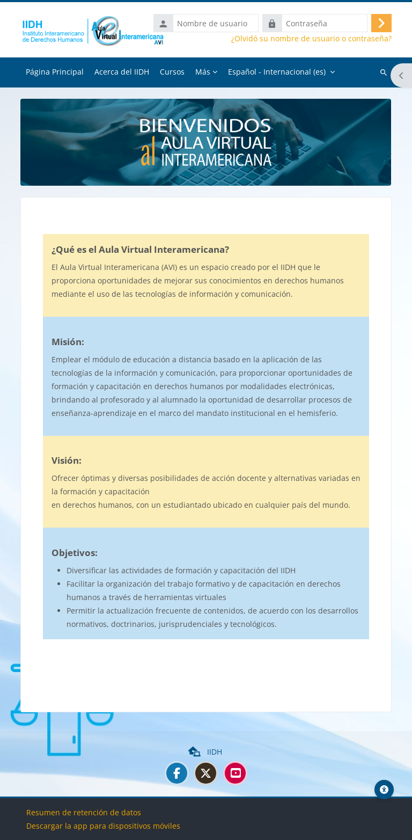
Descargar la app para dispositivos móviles (103, 826)
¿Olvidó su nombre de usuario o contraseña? (311, 38)
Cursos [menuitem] (172, 72)
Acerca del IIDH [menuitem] (121, 72)
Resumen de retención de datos (83, 812)
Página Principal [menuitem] (55, 72)
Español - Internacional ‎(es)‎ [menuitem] (277, 72)
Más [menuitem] (202, 72)
